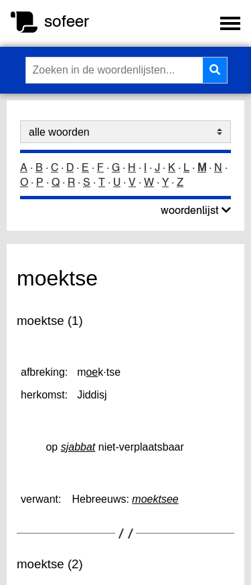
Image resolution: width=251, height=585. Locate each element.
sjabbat (78, 447)
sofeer (66, 21)
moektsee (155, 499)
